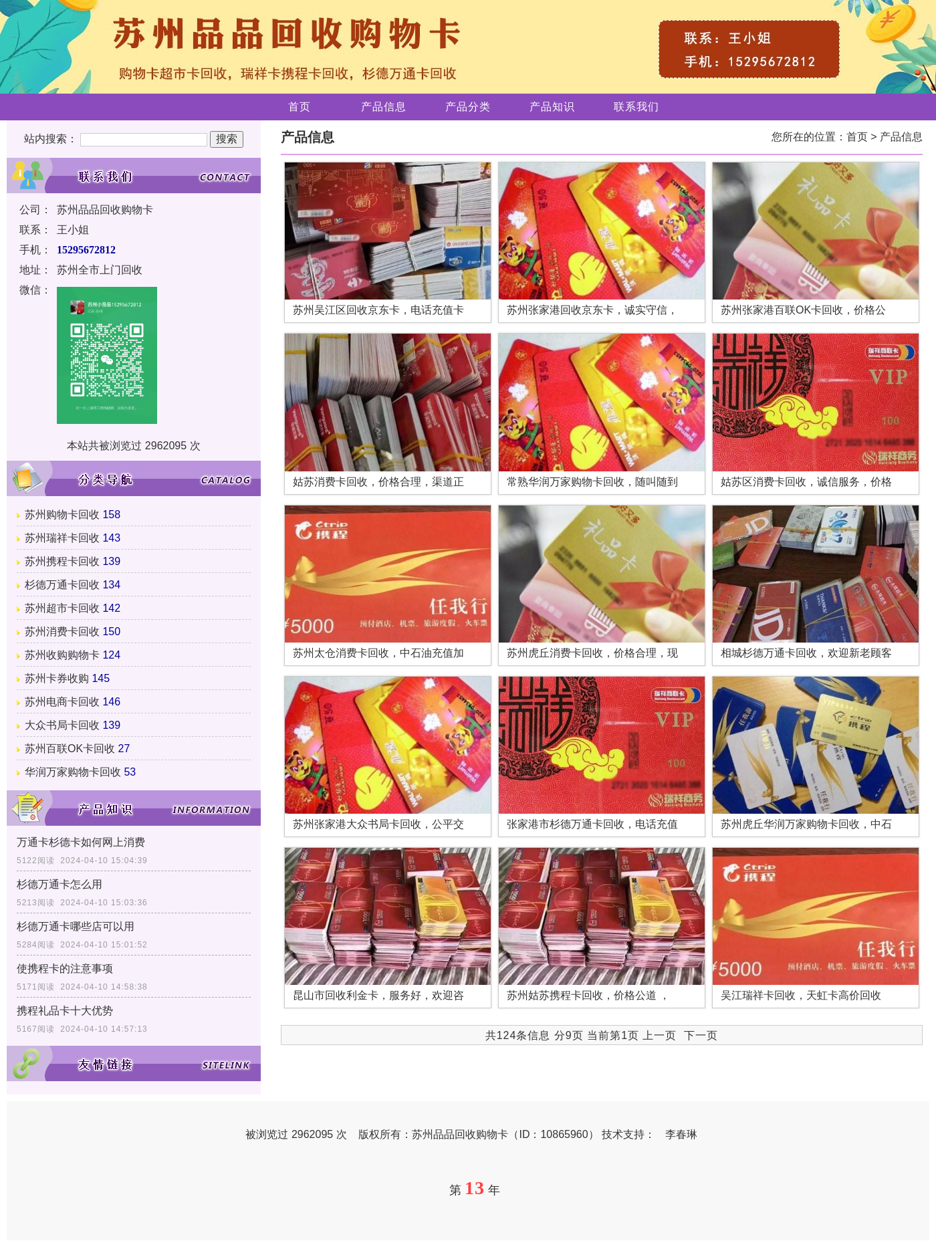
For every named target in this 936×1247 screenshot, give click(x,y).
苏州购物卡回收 (62, 514)
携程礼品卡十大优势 (65, 1010)
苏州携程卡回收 (62, 561)
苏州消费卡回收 (62, 631)
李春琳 (681, 1134)
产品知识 (552, 106)
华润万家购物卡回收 (73, 772)
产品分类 (468, 106)
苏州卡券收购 (57, 678)
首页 (299, 106)
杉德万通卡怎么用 (59, 884)
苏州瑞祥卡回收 (62, 538)
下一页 (701, 1035)
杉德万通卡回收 (62, 584)
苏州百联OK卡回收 (70, 748)
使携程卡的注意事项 (65, 968)
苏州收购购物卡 (62, 655)
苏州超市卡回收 (62, 608)
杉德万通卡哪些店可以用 (75, 926)
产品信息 (383, 106)
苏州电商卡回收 (62, 701)
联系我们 (636, 106)
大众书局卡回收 (62, 725)
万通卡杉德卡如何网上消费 (81, 842)
